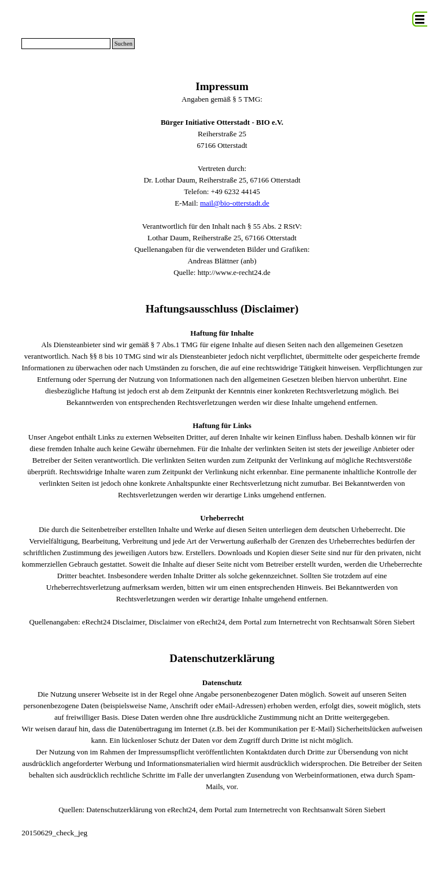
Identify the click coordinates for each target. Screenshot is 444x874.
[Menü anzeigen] (419, 19)
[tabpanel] (222, 459)
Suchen (123, 43)
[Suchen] (65, 43)
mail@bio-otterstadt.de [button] (234, 203)
